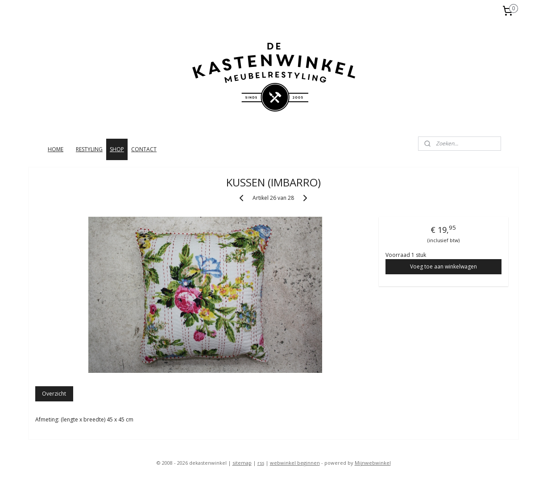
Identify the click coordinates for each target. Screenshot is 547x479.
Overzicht (54, 393)
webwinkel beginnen (295, 462)
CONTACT (144, 149)
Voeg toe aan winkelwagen (443, 266)
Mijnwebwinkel (373, 462)
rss (260, 462)
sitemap (242, 462)
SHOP (117, 149)
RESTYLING (89, 149)
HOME (55, 149)
